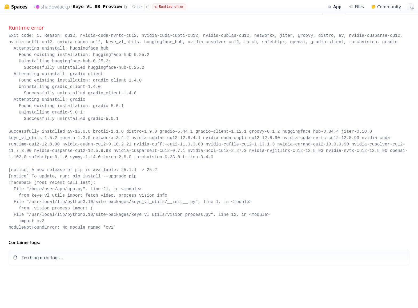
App (334, 7)
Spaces (19, 7)
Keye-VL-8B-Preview (97, 6)
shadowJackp (55, 6)
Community (386, 7)
